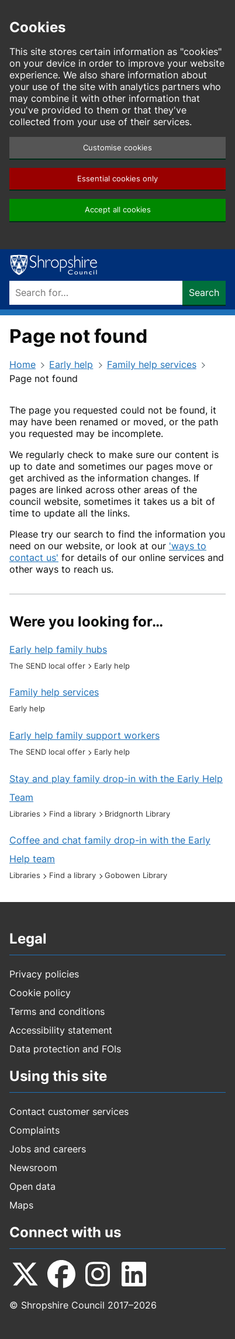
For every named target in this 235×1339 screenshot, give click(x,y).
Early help (71, 364)
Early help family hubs (58, 649)
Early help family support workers (84, 735)
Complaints (34, 1130)
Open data (32, 1186)
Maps (21, 1205)
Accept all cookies (118, 209)
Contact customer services (69, 1111)
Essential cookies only (117, 178)
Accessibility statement (60, 1030)
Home (22, 364)
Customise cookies (117, 147)
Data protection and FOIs (65, 1049)
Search (204, 292)
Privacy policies (44, 974)
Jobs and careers (47, 1149)
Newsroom (33, 1167)
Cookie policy (40, 993)
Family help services (151, 364)
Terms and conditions (57, 1011)
